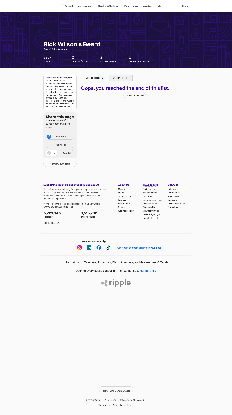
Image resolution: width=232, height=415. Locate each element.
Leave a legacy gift (151, 214)
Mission (121, 189)
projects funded (97, 214)
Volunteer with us (151, 211)
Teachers (90, 262)
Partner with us (131, 6)
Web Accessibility (126, 211)
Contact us (173, 207)
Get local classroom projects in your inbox (139, 247)
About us (147, 6)
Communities (174, 193)
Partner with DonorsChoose (116, 387)
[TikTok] (108, 247)
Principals (104, 262)
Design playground (176, 203)
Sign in (185, 6)
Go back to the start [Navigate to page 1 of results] (135, 96)
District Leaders (122, 262)
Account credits (150, 193)
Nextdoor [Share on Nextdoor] (56, 145)
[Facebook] (99, 247)
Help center (173, 189)
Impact (121, 193)
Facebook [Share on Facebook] (56, 137)
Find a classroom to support (79, 6)
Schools (131, 403)
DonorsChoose (51, 6)
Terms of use (119, 403)
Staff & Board (124, 203)
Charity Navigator (51, 207)
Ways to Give (150, 185)
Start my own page (60, 163)
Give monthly (149, 207)
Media (171, 196)
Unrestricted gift (150, 218)
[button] (60, 153)
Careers (121, 207)
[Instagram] (79, 247)
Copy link (67, 153)
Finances (122, 200)
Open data (172, 200)
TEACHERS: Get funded (109, 6)
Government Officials (154, 262)
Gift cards (147, 196)
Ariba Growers (59, 49)
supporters (60, 214)
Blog (177, 196)
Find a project (149, 189)
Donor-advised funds (152, 200)
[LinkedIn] (89, 247)
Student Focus (124, 196)
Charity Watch (93, 204)
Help (159, 6)
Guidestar (68, 207)
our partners (148, 270)
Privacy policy (103, 403)
